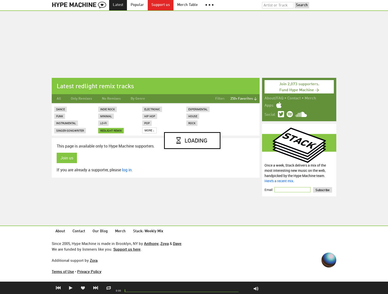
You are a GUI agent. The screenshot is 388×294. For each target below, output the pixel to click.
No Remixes (111, 98)
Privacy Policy (89, 271)
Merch (310, 98)
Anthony (151, 243)
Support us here (127, 249)
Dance (60, 109)
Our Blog (100, 231)
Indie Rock (107, 109)
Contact (294, 98)
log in (127, 170)
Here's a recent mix (279, 180)
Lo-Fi (103, 123)
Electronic (152, 109)
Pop (147, 123)
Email (269, 189)
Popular (137, 5)
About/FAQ (274, 98)
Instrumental (66, 123)
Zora (93, 260)
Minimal (106, 116)
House (192, 116)
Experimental (198, 109)
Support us (160, 5)
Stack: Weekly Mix (148, 231)
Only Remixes (81, 98)
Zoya (164, 243)
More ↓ (149, 130)
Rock (191, 123)
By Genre (138, 98)
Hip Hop (149, 116)
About (60, 231)
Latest (118, 5)
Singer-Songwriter (70, 130)
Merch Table (187, 5)
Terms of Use (63, 271)
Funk (59, 116)
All (59, 98)
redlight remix (111, 130)
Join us (66, 158)
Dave (177, 243)
